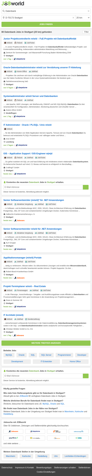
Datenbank (9, 32)
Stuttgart (28, 32)
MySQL (9, 355)
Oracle (21, 355)
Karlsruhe (79, 411)
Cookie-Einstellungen (46, 472)
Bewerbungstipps (43, 468)
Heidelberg (8, 414)
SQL (33, 355)
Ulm (56, 456)
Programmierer (64, 355)
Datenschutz (7, 468)
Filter (86, 32)
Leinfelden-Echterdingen (75, 456)
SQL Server (46, 355)
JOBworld (23, 396)
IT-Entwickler (46, 361)
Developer (81, 355)
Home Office (75, 361)
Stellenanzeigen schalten (65, 468)
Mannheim (69, 411)
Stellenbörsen (84, 468)
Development (17, 361)
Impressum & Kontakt (24, 468)
